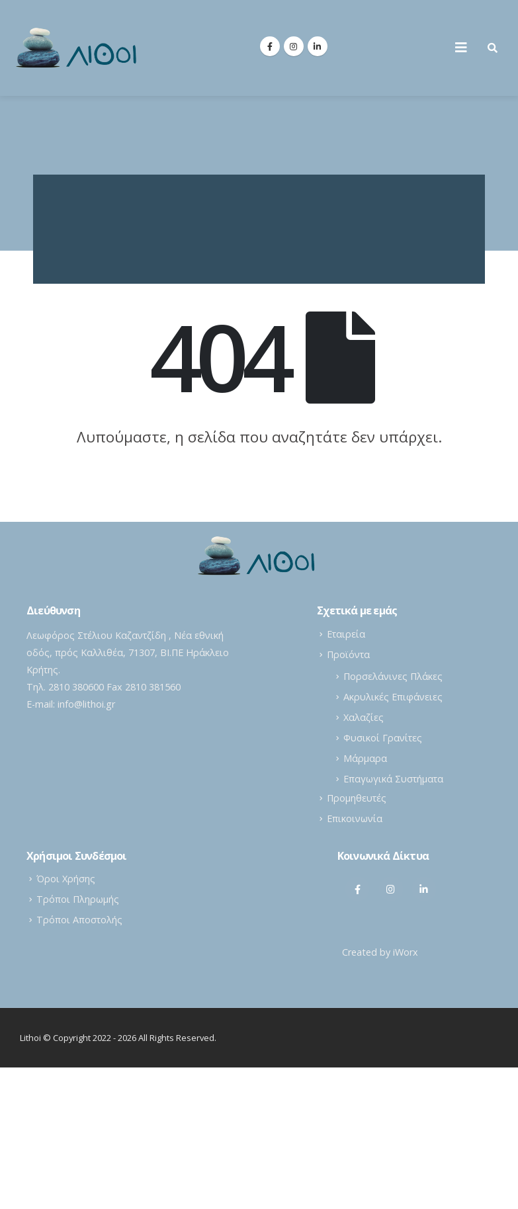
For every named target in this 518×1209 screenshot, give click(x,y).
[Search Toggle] (492, 47)
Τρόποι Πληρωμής (77, 899)
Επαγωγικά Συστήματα (393, 778)
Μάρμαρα (365, 758)
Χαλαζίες (363, 717)
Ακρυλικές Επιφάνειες (393, 696)
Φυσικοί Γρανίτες (382, 737)
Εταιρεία (346, 634)
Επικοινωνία (354, 818)
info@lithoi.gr (86, 704)
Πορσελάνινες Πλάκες (393, 676)
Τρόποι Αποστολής (79, 919)
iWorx (405, 952)
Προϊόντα (348, 654)
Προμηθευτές (356, 798)
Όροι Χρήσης (65, 878)
